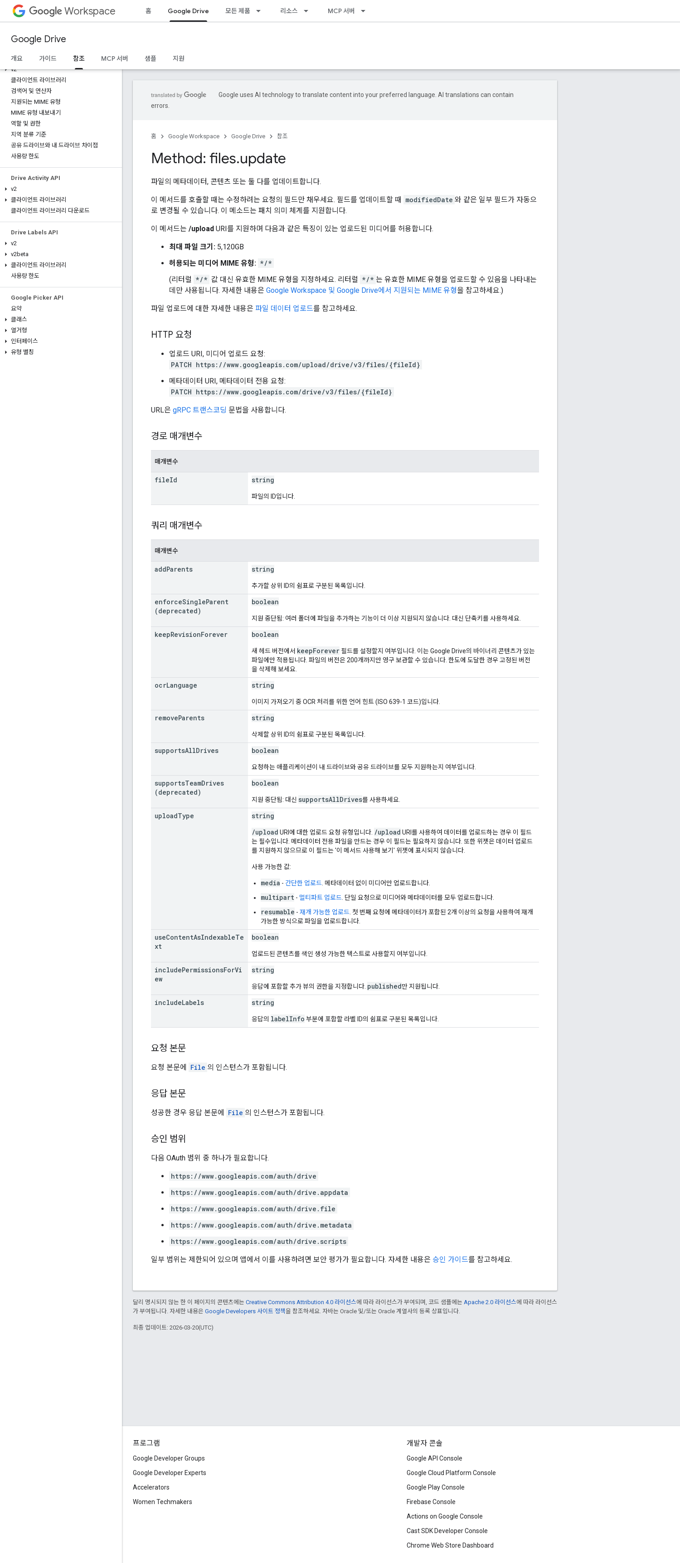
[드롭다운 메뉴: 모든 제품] (261, 11)
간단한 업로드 (303, 883)
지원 (179, 58)
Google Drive (38, 39)
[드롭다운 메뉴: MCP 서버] (366, 11)
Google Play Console (436, 1487)
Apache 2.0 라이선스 (490, 1302)
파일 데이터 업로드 (284, 308)
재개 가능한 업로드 (325, 912)
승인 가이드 (450, 1259)
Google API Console (434, 1458)
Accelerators (151, 1487)
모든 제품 (237, 11)
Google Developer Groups (169, 1458)
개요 (17, 58)
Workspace (72, 11)
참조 (282, 136)
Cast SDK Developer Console (447, 1530)
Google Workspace (193, 136)
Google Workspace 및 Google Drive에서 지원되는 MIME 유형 (361, 290)
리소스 (289, 11)
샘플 (150, 58)
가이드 (48, 58)
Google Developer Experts (169, 1472)
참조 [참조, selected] (79, 58)
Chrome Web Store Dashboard (450, 1545)
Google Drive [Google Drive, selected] (188, 11)
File (197, 1067)
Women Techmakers (162, 1501)
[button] (59, 69)
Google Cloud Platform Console (451, 1472)
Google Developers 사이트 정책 (245, 1311)
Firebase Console (431, 1501)
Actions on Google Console (445, 1516)
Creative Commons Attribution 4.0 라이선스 (301, 1302)
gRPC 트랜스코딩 (200, 410)
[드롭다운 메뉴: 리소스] (309, 11)
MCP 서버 (341, 11)
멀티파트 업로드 (320, 897)
